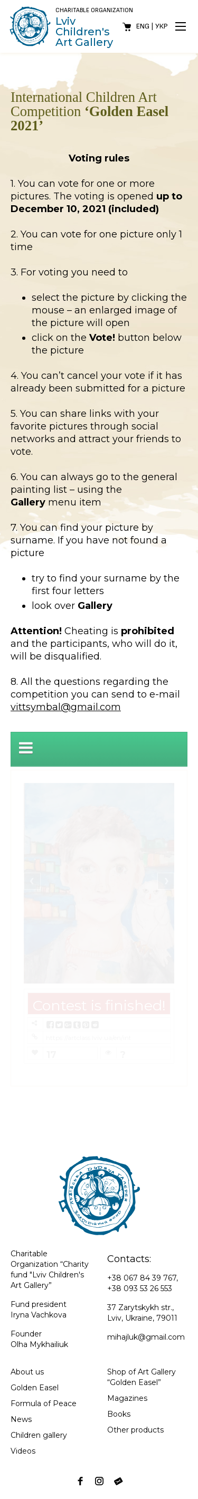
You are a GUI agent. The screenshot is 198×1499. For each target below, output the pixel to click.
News (21, 1419)
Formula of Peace (44, 1403)
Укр (161, 26)
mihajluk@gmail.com (146, 1337)
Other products (135, 1430)
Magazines (127, 1398)
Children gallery (39, 1435)
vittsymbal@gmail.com (66, 707)
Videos (23, 1451)
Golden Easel (35, 1387)
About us (27, 1372)
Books (118, 1414)
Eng (142, 26)
